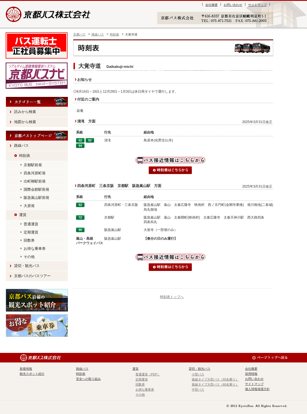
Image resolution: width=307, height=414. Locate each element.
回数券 (29, 240)
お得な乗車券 (35, 248)
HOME (37, 136)
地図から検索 (25, 122)
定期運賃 (31, 232)
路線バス (98, 34)
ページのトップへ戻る (269, 358)
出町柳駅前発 (35, 181)
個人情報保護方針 (257, 389)
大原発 (29, 206)
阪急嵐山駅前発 (36, 197)
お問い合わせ (233, 4)
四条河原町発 (35, 173)
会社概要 (211, 4)
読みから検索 (25, 112)
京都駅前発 (33, 165)
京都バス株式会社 (49, 14)
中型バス (198, 389)
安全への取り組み (88, 378)
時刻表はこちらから (170, 170)
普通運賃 (31, 224)
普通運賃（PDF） (147, 374)
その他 (29, 257)
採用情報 (251, 373)
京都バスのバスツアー (32, 276)
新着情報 (26, 368)
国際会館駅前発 (36, 189)
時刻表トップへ (172, 297)
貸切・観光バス (27, 266)
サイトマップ (257, 4)
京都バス (79, 34)
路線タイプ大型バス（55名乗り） (215, 379)
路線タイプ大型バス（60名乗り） (215, 384)
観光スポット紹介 (37, 300)
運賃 (22, 215)
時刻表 (114, 34)
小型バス (198, 374)
